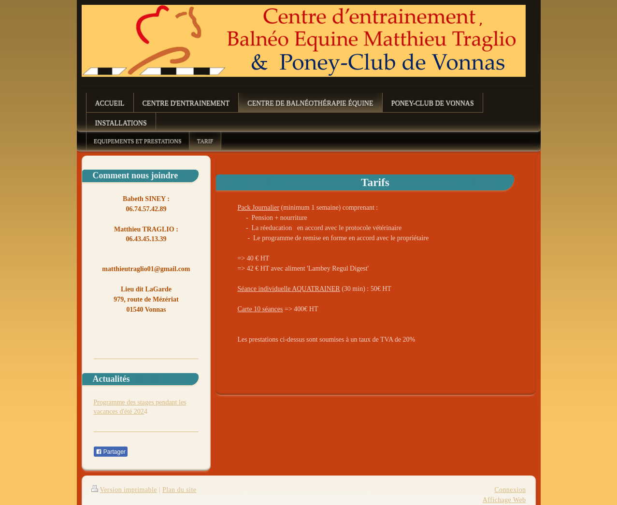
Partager (111, 451)
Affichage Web (504, 500)
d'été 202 (132, 411)
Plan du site (179, 489)
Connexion (510, 489)
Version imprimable (124, 489)
